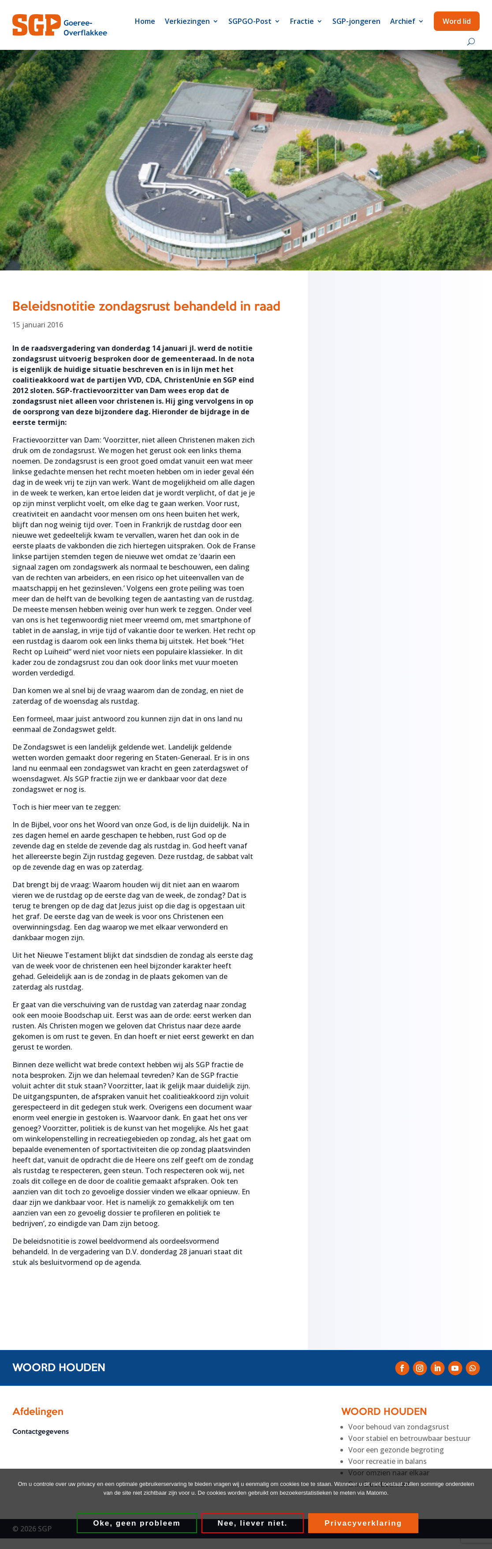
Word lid (457, 21)
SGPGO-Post (250, 21)
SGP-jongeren (356, 21)
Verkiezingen (187, 21)
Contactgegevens (40, 1432)
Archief (402, 21)
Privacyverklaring (364, 1523)
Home (145, 21)
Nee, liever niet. (253, 1523)
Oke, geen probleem (138, 1523)
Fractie (302, 21)
